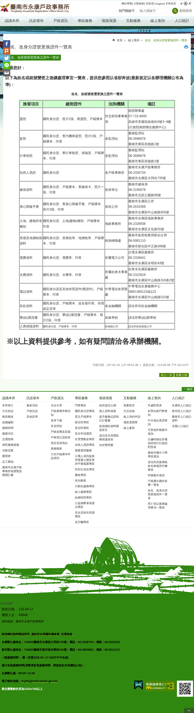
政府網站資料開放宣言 (109, 427)
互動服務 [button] (133, 21)
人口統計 (178, 398)
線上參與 (129, 427)
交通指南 (7, 439)
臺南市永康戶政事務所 (35, 8)
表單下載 (56, 420)
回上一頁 (166, 375)
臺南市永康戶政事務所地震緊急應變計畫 (12, 471)
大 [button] (190, 3)
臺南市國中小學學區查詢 (157, 454)
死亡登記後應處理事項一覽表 (157, 505)
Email (6, 72)
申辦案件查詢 (156, 475)
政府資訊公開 (107, 405)
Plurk (6, 51)
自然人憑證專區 (85, 444)
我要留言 (129, 405)
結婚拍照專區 (83, 497)
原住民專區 (82, 427)
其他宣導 (32, 416)
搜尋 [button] (175, 11)
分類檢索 (139, 3)
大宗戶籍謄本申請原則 (60, 456)
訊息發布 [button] (36, 21)
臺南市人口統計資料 (182, 418)
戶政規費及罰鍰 (60, 431)
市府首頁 (170, 3)
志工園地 (7, 461)
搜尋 (141, 9)
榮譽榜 (6, 456)
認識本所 (8, 398)
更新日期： (10, 609)
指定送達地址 (59, 443)
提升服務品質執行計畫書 (109, 418)
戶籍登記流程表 (60, 437)
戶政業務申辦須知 (60, 412)
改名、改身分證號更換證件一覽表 (166, 40)
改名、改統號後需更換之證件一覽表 (33, 57)
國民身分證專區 (85, 411)
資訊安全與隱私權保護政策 (109, 437)
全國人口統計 (180, 426)
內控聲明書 (106, 445)
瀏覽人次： (10, 615)
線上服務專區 (83, 491)
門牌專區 (80, 405)
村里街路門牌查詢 (157, 412)
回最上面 (189, 710)
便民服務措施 (10, 444)
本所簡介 (7, 405)
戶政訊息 (32, 411)
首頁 (120, 40)
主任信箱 (129, 411)
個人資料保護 (107, 411)
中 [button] (186, 3)
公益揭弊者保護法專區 (85, 505)
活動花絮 (7, 450)
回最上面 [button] (181, 375)
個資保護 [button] (109, 21)
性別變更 (80, 480)
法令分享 (56, 405)
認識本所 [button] (12, 21)
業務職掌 (56, 448)
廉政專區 (80, 475)
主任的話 (7, 411)
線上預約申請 (132, 416)
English (159, 3)
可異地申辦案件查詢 (157, 431)
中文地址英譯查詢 (157, 422)
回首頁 (150, 3)
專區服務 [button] (85, 21)
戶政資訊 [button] (60, 21)
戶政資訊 (57, 398)
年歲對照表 (155, 405)
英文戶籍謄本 (83, 416)
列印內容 (186, 46)
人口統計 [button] (182, 21)
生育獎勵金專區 (85, 439)
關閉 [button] (189, 389)
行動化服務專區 (85, 486)
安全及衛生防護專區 (85, 514)
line (6, 65)
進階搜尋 (185, 10)
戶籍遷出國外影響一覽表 (157, 482)
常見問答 (56, 426)
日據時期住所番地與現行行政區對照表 (157, 443)
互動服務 (130, 398)
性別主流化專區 (85, 469)
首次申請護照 (83, 433)
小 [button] (181, 3)
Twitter (6, 58)
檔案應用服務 (83, 450)
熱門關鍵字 (127, 10)
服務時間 (7, 427)
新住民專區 (82, 422)
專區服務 (81, 398)
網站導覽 (127, 3)
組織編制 (7, 422)
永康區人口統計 (182, 405)
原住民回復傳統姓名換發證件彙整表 (157, 465)
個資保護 (105, 398)
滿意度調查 (131, 422)
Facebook (6, 43)
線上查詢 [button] (157, 21)
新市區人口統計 (182, 411)
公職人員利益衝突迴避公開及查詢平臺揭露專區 (85, 459)
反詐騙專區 (82, 522)
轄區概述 (7, 416)
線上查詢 (133, 40)
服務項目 (7, 433)
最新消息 (32, 405)
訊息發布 (33, 398)
